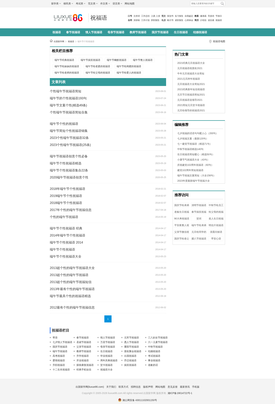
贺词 (198, 218)
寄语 (55, 337)
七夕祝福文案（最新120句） (192, 138)
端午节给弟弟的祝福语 (199, 227)
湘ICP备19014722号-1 (180, 393)
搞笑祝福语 (130, 365)
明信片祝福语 (216, 225)
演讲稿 (136, 20)
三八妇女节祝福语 (158, 337)
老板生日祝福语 (181, 213)
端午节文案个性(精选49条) (68, 105)
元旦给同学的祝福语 (199, 233)
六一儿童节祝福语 (158, 342)
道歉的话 (153, 365)
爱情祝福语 (59, 360)
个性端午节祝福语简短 (65, 91)
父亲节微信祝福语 (181, 233)
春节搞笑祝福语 (199, 213)
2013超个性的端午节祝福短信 (71, 282)
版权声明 (148, 386)
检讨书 (170, 20)
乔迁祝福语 (130, 360)
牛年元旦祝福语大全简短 (190, 73)
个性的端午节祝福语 (64, 217)
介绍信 (203, 20)
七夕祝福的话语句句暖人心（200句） (197, 133)
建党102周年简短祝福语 (190, 170)
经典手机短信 (83, 369)
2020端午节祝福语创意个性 (69, 177)
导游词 (211, 16)
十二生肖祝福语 (61, 369)
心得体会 (189, 20)
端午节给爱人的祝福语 (129, 72)
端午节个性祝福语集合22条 (69, 170)
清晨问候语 (216, 231)
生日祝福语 (181, 32)
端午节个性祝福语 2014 (66, 242)
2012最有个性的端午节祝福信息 (72, 307)
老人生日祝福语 (216, 220)
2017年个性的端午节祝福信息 (71, 210)
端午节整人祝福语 (143, 60)
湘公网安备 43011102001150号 (137, 400)
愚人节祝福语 (131, 342)
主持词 (136, 16)
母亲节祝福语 (116, 32)
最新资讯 (185, 386)
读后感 (211, 20)
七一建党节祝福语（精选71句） (194, 143)
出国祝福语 (130, 355)
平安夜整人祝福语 (181, 227)
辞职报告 (155, 20)
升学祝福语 (82, 355)
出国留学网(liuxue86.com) (90, 386)
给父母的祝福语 (216, 213)
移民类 (68, 3)
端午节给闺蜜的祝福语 (129, 66)
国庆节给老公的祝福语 (181, 240)
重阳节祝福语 (131, 346)
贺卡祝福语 (106, 365)
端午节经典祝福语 (64, 60)
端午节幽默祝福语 (116, 60)
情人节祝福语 (93, 32)
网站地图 (130, 3)
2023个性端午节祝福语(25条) (70, 145)
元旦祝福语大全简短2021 (191, 84)
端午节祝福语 (60, 351)
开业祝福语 (82, 360)
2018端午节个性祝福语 (66, 203)
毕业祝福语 (106, 355)
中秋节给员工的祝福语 (216, 207)
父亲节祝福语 (83, 346)
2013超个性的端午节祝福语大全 (72, 268)
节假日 (219, 16)
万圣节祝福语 (107, 342)
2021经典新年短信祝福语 (191, 89)
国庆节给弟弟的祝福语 (181, 207)
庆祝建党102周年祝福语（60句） (195, 164)
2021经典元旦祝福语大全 (191, 63)
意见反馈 (172, 386)
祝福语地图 (219, 41)
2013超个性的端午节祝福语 (69, 275)
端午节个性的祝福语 (64, 124)
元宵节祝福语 (131, 337)
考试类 (80, 3)
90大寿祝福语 (181, 218)
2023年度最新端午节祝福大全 (193, 180)
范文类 (93, 3)
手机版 (195, 386)
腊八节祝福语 (199, 238)
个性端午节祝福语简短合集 (69, 112)
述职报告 (179, 20)
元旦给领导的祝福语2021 (191, 110)
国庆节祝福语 (160, 32)
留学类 (56, 3)
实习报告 (179, 16)
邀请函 (203, 16)
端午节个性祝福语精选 (65, 163)
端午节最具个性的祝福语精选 (70, 296)
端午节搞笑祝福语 (90, 60)
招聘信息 (136, 386)
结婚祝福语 (200, 32)
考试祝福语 (154, 355)
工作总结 (145, 16)
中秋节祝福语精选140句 (190, 149)
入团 (153, 16)
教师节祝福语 (138, 32)
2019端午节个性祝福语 (66, 196)
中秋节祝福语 (155, 346)
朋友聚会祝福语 (132, 351)
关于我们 (111, 386)
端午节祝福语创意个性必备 (69, 156)
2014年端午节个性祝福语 (67, 235)
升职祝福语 (59, 365)
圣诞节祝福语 (83, 342)
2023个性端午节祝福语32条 (69, 138)
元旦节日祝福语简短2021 (191, 94)
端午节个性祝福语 (86, 41)
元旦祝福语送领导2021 (189, 99)
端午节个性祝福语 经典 (66, 228)
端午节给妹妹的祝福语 (67, 66)
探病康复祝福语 (85, 365)
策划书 (170, 16)
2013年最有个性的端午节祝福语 (72, 289)
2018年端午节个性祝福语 (67, 189)
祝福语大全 (106, 369)
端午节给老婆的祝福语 (98, 66)
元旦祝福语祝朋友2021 (189, 68)
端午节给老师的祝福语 (67, 72)
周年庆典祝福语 (109, 360)
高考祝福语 (59, 355)
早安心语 (216, 238)
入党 (158, 16)
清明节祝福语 (199, 205)
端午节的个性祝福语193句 (68, 98)
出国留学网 (59, 41)
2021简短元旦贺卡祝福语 (191, 105)
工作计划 (145, 20)
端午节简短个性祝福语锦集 (69, 131)
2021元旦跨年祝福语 (188, 78)
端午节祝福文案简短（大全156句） (196, 175)
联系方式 (123, 386)
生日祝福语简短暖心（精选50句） (195, 154)
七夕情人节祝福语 (62, 342)
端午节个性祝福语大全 (65, 256)
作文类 (105, 3)
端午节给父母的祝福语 (98, 72)
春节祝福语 (73, 32)
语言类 (117, 3)
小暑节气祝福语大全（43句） (193, 159)
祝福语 (219, 20)
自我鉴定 (189, 16)
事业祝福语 (154, 360)
